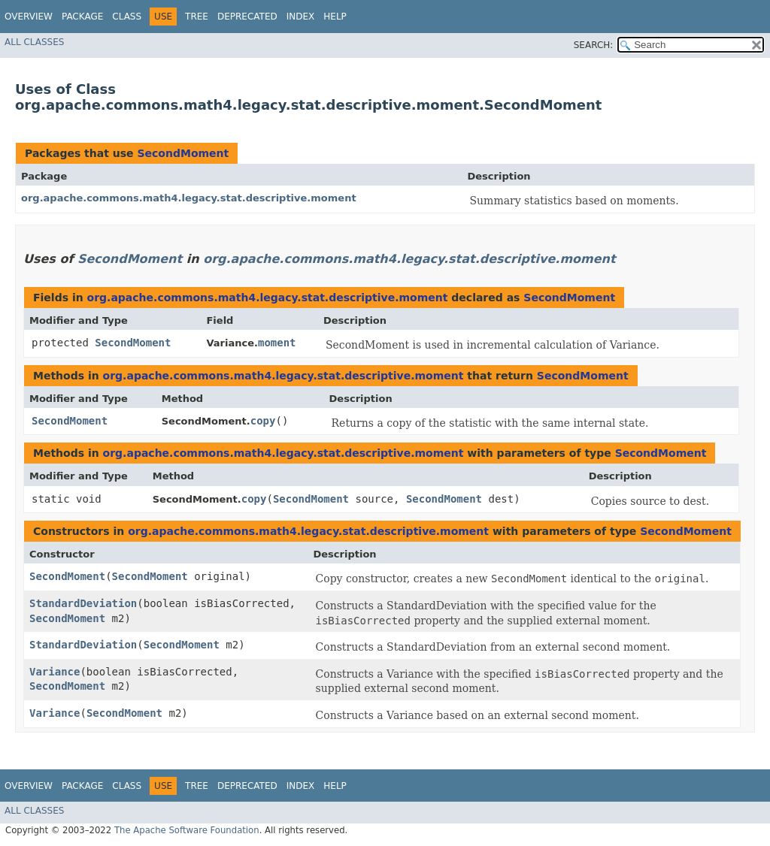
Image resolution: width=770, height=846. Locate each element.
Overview (29, 16)
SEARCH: (594, 45)
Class (126, 16)
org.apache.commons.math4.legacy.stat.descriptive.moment (188, 198)
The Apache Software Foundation (186, 830)
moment (277, 343)
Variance (54, 672)
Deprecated (247, 16)
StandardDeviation (83, 603)
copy (263, 421)
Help (335, 16)
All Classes (34, 42)
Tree (196, 16)
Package (82, 16)
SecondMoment (183, 153)
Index (300, 16)
